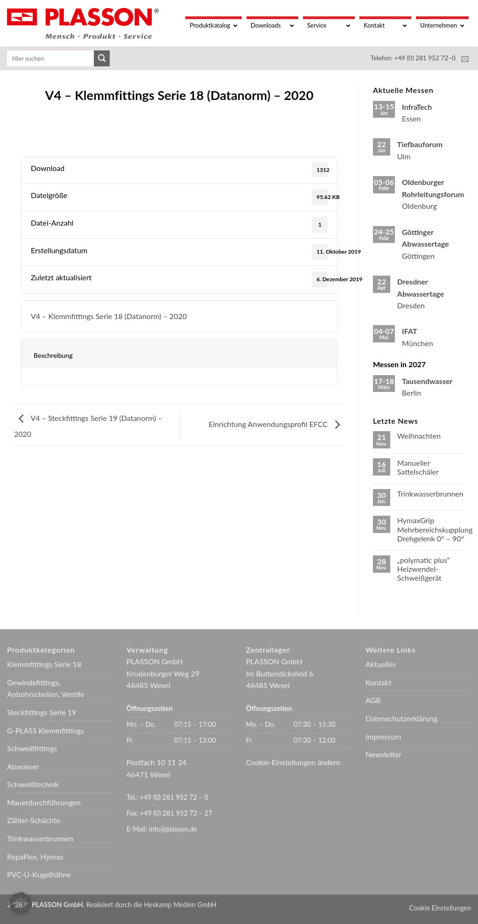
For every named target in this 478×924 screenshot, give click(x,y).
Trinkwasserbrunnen (430, 493)
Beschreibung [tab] (53, 355)
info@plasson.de (173, 829)
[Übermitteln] (102, 58)
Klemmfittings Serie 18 (44, 664)
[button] (20, 903)
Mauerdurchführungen (44, 802)
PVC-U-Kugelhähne (39, 874)
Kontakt (378, 682)
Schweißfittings (32, 748)
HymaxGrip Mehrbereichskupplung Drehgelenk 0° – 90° (434, 529)
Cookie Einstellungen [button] (440, 908)
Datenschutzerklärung (401, 718)
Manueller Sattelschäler (418, 467)
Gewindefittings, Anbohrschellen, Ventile (45, 688)
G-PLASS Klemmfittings (45, 730)
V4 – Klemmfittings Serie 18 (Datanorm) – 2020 (109, 316)
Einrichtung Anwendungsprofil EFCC (276, 423)
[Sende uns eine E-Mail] (465, 59)
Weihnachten (419, 435)
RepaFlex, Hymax (35, 856)
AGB (373, 700)
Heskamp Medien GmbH (180, 905)
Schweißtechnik (33, 784)
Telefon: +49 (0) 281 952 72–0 (413, 58)
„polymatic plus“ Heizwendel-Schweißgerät (423, 568)
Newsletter (383, 754)
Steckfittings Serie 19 (41, 712)
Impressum (383, 736)
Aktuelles (381, 664)
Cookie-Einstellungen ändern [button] (293, 762)
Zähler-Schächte (33, 820)
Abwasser (23, 766)
